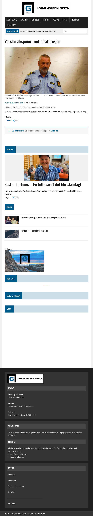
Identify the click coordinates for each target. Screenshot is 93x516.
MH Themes (41, 514)
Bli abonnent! (18, 130)
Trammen (75, 19)
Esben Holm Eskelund (15, 103)
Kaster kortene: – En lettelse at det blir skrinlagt (43, 184)
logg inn (54, 130)
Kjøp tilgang (11, 19)
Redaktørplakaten (17, 457)
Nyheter (46, 19)
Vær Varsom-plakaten (18, 454)
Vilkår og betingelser (16, 486)
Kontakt (11, 492)
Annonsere (12, 480)
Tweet (8, 120)
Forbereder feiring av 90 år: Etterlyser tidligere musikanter (44, 217)
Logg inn (24, 19)
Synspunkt (11, 25)
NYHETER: (10, 149)
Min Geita (11, 504)
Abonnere (11, 474)
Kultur (56, 19)
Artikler (35, 19)
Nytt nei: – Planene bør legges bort (35, 230)
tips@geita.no (65, 432)
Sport (65, 19)
